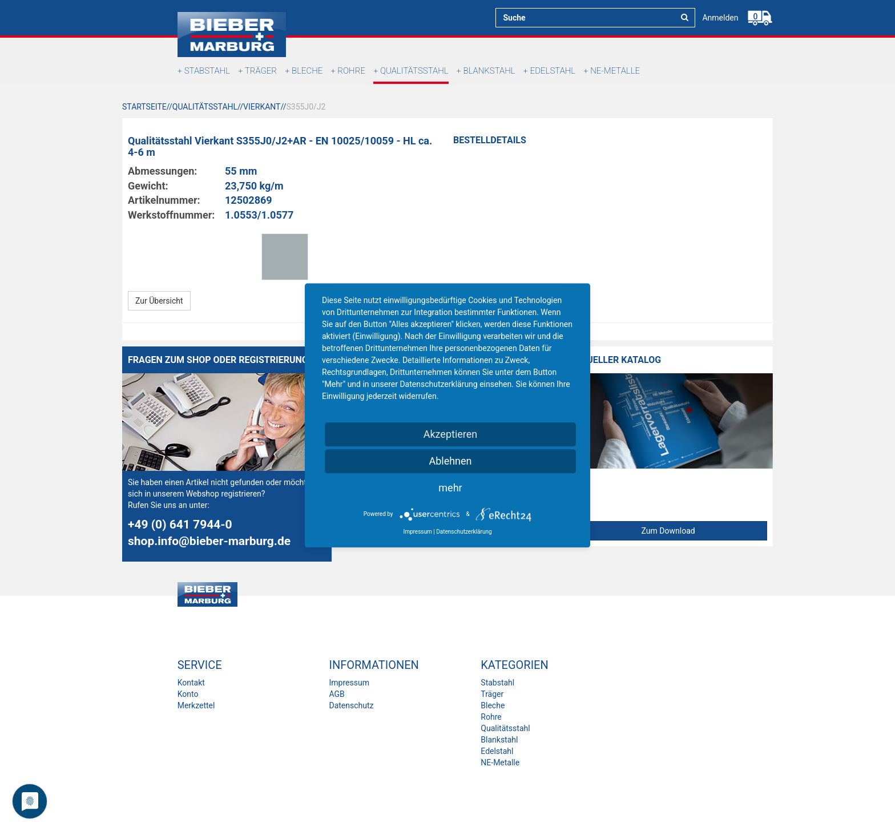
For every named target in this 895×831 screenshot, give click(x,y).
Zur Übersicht (159, 300)
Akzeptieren (451, 434)
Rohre (351, 71)
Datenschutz (351, 705)
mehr (450, 488)
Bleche (307, 71)
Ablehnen (450, 461)
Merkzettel (196, 705)
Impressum (349, 682)
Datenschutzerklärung (463, 532)
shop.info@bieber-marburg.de (209, 541)
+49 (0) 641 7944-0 (180, 524)
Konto (188, 694)
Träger (261, 71)
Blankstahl (489, 71)
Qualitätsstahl (414, 71)
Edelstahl (552, 71)
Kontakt (191, 682)
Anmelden (720, 17)
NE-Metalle (615, 71)
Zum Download (668, 530)
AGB (336, 694)
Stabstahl (207, 71)
